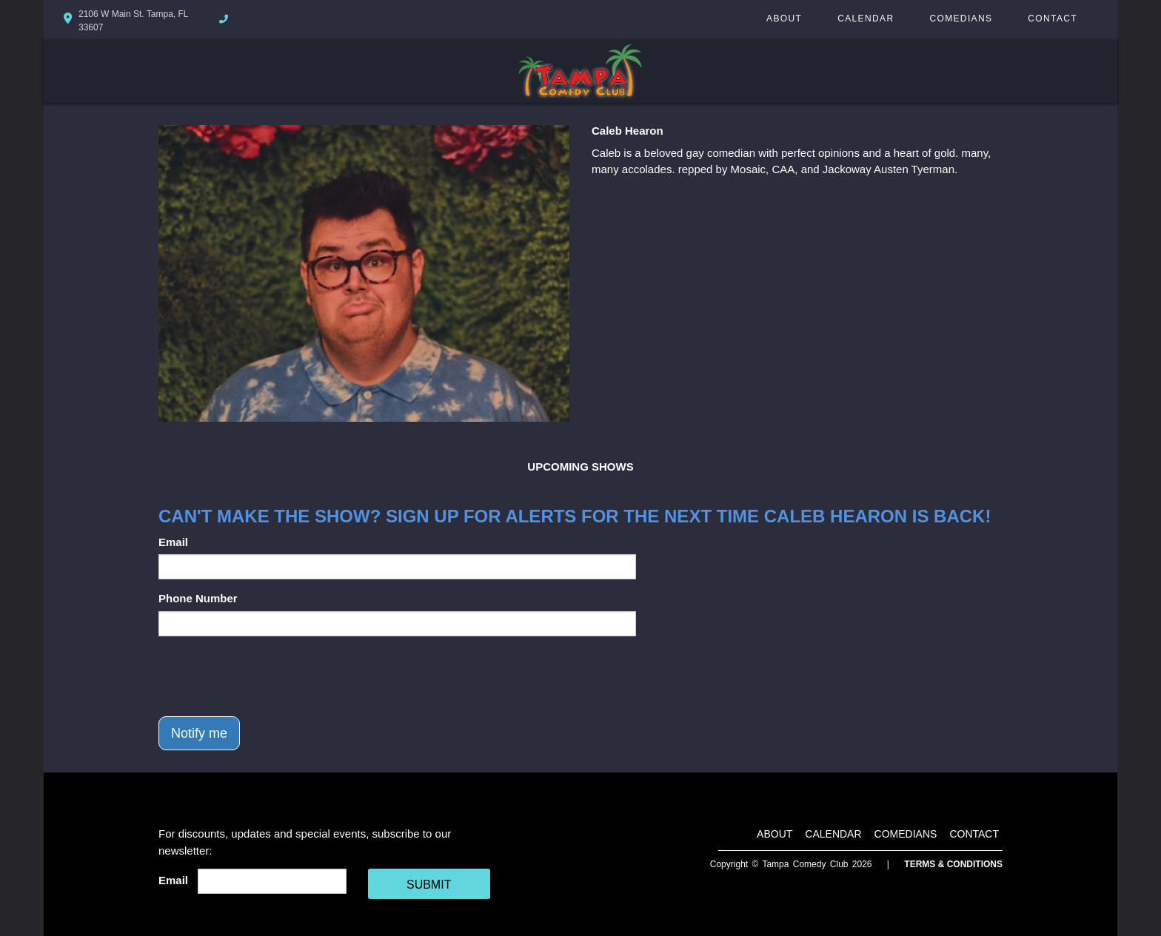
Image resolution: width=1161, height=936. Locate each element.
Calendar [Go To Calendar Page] (865, 18)
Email (173, 542)
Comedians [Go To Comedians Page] (960, 18)
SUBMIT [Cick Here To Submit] (428, 884)
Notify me (199, 733)
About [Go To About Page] (784, 18)
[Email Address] (272, 881)
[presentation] (271, 676)
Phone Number (198, 598)
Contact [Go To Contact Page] (1052, 18)
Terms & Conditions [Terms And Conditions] (953, 864)
